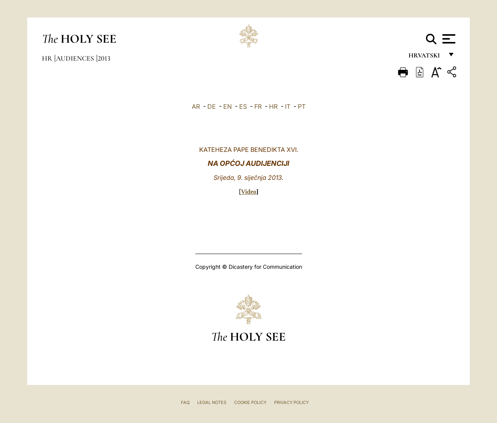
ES (243, 106)
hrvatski (426, 57)
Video (248, 191)
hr (48, 58)
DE (211, 106)
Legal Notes (211, 402)
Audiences (76, 58)
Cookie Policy (250, 402)
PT (302, 106)
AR (196, 106)
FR (258, 106)
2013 (104, 58)
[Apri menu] (447, 38)
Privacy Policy (291, 402)
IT (287, 106)
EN (227, 106)
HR (273, 106)
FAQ (185, 402)
